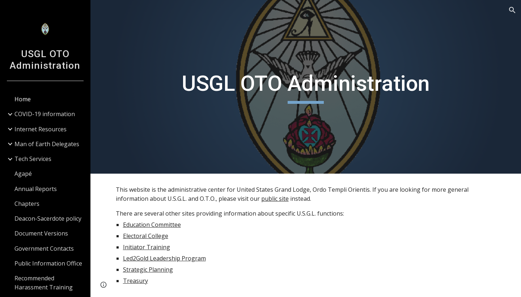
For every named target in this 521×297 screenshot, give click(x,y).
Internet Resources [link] (40, 129)
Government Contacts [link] (44, 249)
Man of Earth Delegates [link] (46, 144)
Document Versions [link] (41, 233)
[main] (306, 87)
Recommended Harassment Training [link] (43, 282)
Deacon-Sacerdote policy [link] (47, 218)
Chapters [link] (26, 204)
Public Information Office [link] (48, 263)
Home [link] (22, 99)
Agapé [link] (23, 174)
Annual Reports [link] (35, 189)
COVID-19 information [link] (44, 114)
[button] (512, 10)
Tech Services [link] (32, 159)
